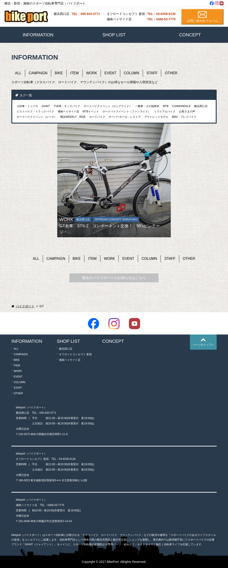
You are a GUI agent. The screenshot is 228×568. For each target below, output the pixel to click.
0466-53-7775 (55, 505)
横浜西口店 (201, 106)
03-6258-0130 (67, 459)
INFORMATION (37, 34)
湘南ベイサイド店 (68, 111)
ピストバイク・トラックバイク (35, 111)
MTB (165, 106)
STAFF (152, 73)
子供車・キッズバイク (66, 106)
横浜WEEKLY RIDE (73, 116)
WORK (91, 73)
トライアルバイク (164, 111)
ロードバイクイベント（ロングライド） (108, 106)
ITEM (74, 73)
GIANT (46, 106)
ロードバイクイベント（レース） (37, 116)
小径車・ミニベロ (27, 106)
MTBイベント (91, 111)
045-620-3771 (47, 412)
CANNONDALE (181, 106)
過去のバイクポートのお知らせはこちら (114, 278)
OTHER (171, 73)
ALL (18, 73)
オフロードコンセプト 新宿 (75, 354)
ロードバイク (97, 116)
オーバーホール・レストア (125, 116)
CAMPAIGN (38, 73)
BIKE (59, 73)
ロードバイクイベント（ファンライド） (126, 111)
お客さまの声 (187, 111)
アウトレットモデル (156, 116)
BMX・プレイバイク (184, 116)
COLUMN (131, 73)
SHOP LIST (114, 34)
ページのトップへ (203, 344)
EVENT (110, 73)
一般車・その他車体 (147, 106)
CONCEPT (190, 34)
